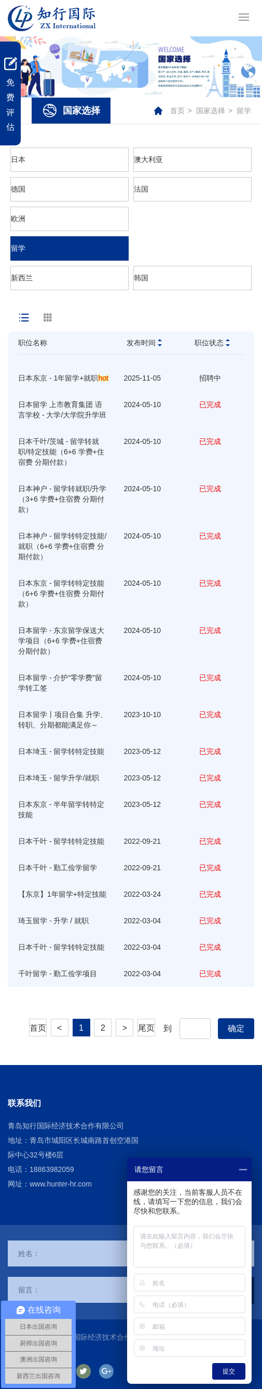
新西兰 (22, 278)
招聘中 (210, 378)
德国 (18, 189)
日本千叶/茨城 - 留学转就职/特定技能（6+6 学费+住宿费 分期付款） (61, 451)
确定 (236, 1028)
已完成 (210, 404)
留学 (244, 110)
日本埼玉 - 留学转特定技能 (61, 751)
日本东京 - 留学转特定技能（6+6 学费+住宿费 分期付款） (61, 593)
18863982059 (52, 1169)
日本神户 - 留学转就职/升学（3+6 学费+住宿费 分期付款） (62, 499)
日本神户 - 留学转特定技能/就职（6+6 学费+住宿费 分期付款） (62, 546)
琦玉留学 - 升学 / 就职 (53, 920)
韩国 (141, 278)
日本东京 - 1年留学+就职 (63, 378)
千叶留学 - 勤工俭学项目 (57, 973)
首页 (177, 110)
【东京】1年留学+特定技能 (62, 894)
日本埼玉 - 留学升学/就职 (58, 778)
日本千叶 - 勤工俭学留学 (57, 868)
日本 (18, 159)
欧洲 (18, 218)
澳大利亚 (148, 159)
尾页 (146, 1027)
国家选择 (210, 110)
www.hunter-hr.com (61, 1184)
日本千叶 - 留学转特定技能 (61, 841)
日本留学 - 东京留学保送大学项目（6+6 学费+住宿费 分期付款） (61, 640)
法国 (141, 189)
